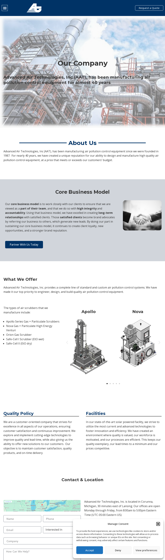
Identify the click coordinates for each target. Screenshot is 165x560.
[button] (158, 524)
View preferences (146, 550)
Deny (118, 550)
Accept (89, 550)
